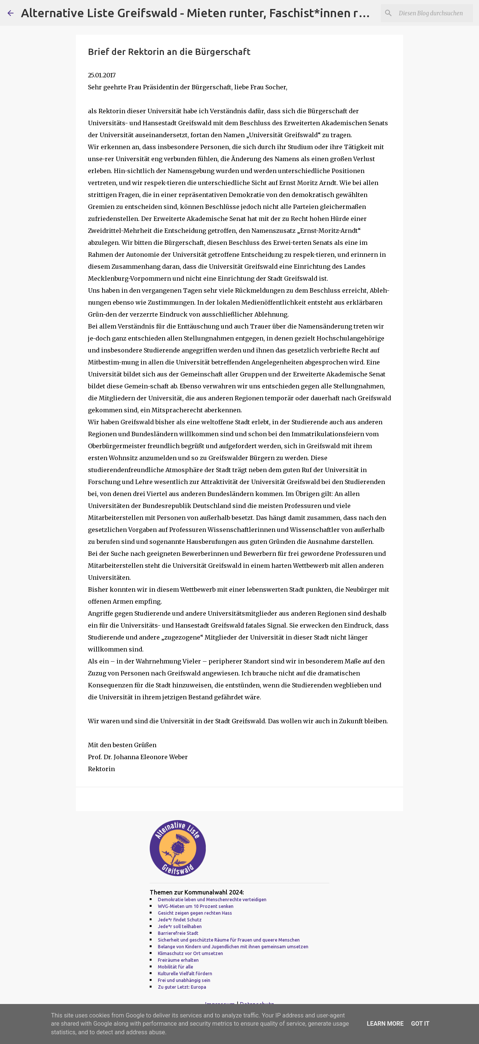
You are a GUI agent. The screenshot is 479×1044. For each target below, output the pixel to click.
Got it (420, 1023)
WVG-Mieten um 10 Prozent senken (196, 906)
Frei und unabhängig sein (184, 980)
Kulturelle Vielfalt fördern (185, 973)
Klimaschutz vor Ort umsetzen (190, 953)
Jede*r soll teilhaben (180, 926)
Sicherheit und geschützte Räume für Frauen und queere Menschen (229, 939)
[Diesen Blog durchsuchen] (433, 13)
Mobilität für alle (175, 966)
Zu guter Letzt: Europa (182, 987)
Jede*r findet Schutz (180, 919)
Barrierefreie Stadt (178, 933)
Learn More (385, 1023)
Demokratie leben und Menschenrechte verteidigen (212, 899)
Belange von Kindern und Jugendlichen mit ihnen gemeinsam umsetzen (233, 946)
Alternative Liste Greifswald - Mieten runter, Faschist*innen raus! (200, 12)
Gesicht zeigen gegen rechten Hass (195, 913)
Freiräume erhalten (178, 960)
